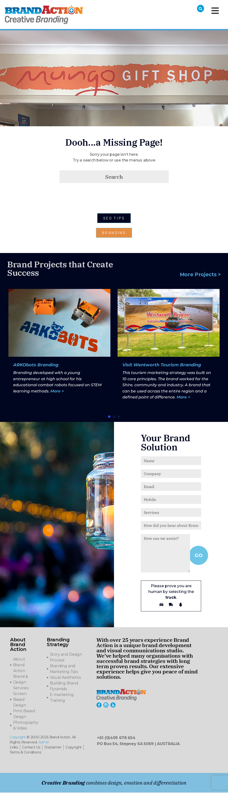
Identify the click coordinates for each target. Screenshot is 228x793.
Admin (44, 743)
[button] (109, 417)
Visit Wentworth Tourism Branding (161, 365)
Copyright (18, 738)
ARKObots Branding (36, 365)
